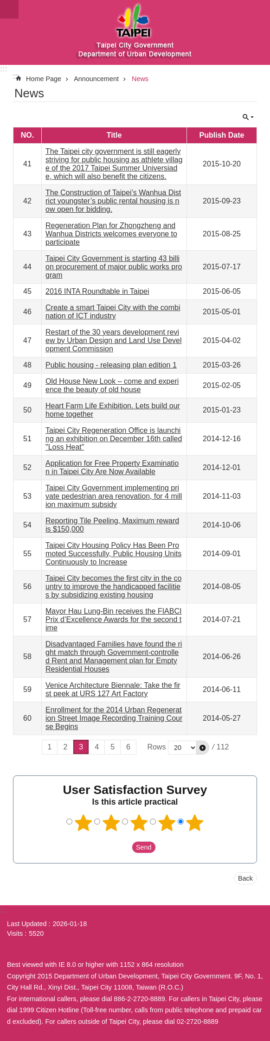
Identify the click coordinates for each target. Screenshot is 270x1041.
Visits (15, 933)
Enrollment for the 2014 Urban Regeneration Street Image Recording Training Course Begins (113, 718)
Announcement (96, 79)
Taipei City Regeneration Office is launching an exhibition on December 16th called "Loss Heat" (113, 438)
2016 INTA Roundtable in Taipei (97, 291)
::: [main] (16, 76)
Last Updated (27, 923)
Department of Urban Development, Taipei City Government (135, 32)
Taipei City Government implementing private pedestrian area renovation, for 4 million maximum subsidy (113, 496)
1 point (83, 823)
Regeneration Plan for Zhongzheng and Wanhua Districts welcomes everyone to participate (111, 234)
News (140, 79)
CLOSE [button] (248, 117)
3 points (139, 823)
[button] (202, 748)
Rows (156, 747)
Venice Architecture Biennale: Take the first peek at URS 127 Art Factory (112, 689)
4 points (167, 823)
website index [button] (9, 9)
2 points (111, 823)
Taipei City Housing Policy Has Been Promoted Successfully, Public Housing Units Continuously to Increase (113, 553)
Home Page (43, 79)
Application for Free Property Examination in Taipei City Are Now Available (112, 467)
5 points (195, 823)
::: (3, 69)
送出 (123, 847)
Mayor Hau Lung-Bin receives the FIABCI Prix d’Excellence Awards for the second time (113, 619)
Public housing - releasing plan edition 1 (111, 365)
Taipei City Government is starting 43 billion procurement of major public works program (113, 266)
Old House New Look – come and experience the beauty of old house (112, 385)
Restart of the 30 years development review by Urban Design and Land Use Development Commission (113, 340)
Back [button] (245, 878)
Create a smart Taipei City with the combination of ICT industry (112, 312)
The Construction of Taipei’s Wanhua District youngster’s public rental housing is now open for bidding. (113, 201)
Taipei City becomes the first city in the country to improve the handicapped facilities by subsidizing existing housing (113, 586)
